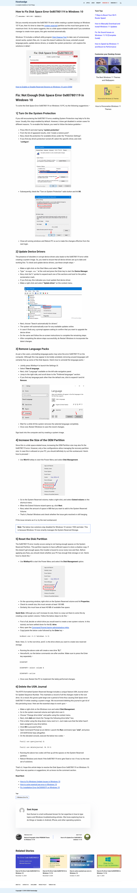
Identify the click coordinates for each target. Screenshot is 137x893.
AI (84, 2)
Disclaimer (34, 884)
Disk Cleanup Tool (59, 37)
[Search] (120, 3)
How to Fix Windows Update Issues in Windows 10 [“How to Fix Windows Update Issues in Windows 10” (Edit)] (40, 781)
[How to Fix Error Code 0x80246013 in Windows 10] (28, 861)
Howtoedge (21, 2)
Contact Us (26, 884)
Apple (88, 2)
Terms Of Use (52, 884)
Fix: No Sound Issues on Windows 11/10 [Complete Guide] (105, 35)
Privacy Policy (42, 884)
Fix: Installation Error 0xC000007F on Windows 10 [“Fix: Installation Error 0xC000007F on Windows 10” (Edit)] (40, 787)
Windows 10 (105, 2)
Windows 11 (114, 2)
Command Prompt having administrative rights (50, 627)
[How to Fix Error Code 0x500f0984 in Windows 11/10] (109, 861)
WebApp (98, 2)
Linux (92, 2)
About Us (18, 884)
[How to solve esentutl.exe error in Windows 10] (82, 861)
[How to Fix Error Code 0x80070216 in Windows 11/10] (55, 861)
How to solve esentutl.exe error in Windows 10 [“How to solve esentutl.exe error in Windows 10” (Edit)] (38, 784)
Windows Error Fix (22, 797)
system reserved (50, 26)
